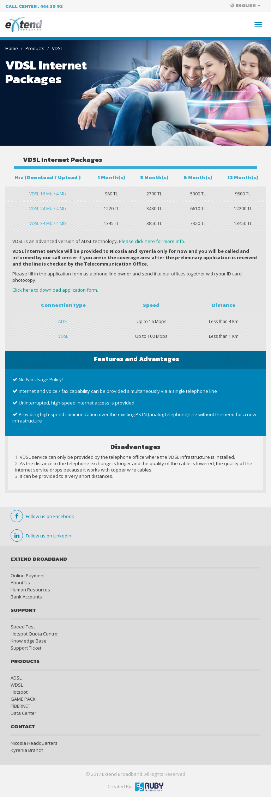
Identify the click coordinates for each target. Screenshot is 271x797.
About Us (20, 582)
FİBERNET (20, 706)
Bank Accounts (26, 597)
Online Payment (28, 575)
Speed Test (23, 626)
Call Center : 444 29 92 (34, 6)
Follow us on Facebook (42, 516)
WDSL (17, 685)
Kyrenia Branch (27, 750)
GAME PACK (23, 699)
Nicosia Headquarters (34, 743)
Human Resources (30, 589)
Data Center (23, 713)
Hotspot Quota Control (35, 634)
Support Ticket (26, 648)
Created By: (135, 786)
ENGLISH (245, 5)
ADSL (16, 678)
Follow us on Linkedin (41, 536)
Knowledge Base (29, 641)
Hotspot (19, 692)
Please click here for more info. (152, 241)
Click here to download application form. (55, 290)
